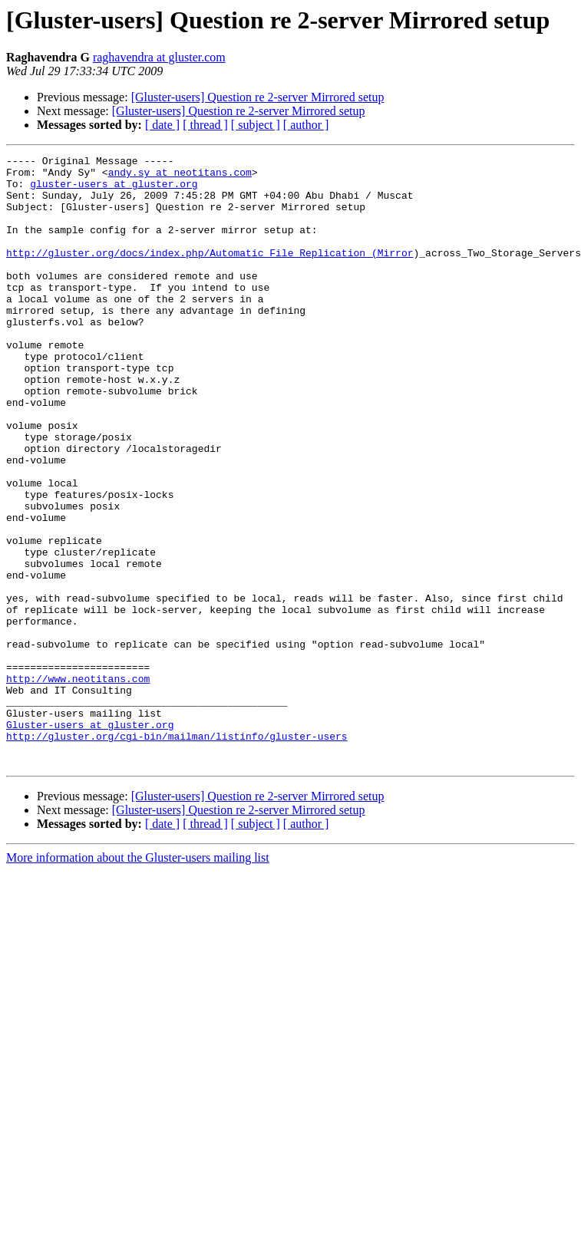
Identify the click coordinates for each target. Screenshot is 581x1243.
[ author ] (306, 124)
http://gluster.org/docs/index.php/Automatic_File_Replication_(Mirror (209, 273)
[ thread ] (205, 124)
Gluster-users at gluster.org (89, 839)
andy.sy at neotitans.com (180, 176)
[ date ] (162, 124)
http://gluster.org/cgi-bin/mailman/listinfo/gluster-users (177, 853)
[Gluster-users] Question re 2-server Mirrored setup (258, 97)
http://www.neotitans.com (78, 784)
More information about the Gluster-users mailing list (137, 979)
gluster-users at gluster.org (113, 190)
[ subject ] (255, 124)
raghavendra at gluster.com (159, 57)
